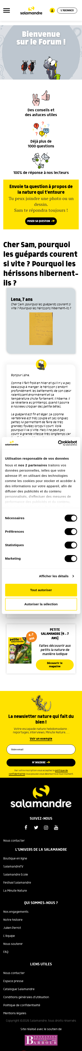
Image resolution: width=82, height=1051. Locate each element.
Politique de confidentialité (21, 1005)
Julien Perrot (12, 928)
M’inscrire (38, 762)
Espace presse (13, 981)
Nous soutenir (13, 944)
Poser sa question (38, 221)
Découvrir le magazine (55, 665)
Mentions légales (14, 1013)
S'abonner (67, 10)
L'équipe (9, 936)
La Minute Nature (15, 891)
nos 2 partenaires (32, 465)
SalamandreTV (13, 866)
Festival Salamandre (17, 882)
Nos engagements (15, 912)
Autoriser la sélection (41, 604)
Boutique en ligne (15, 858)
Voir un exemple (41, 739)
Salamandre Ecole (15, 874)
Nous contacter (14, 840)
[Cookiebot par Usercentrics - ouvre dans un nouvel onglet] (58, 443)
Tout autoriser (41, 590)
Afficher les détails (53, 576)
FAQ (6, 952)
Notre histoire (13, 920)
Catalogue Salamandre (19, 989)
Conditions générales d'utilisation (26, 997)
